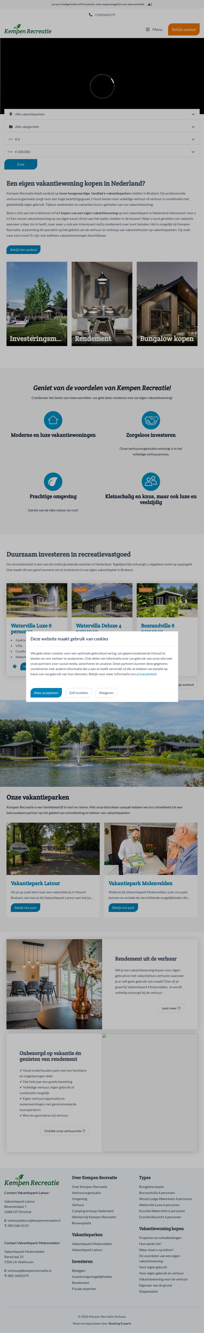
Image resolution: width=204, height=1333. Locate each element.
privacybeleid (146, 674)
